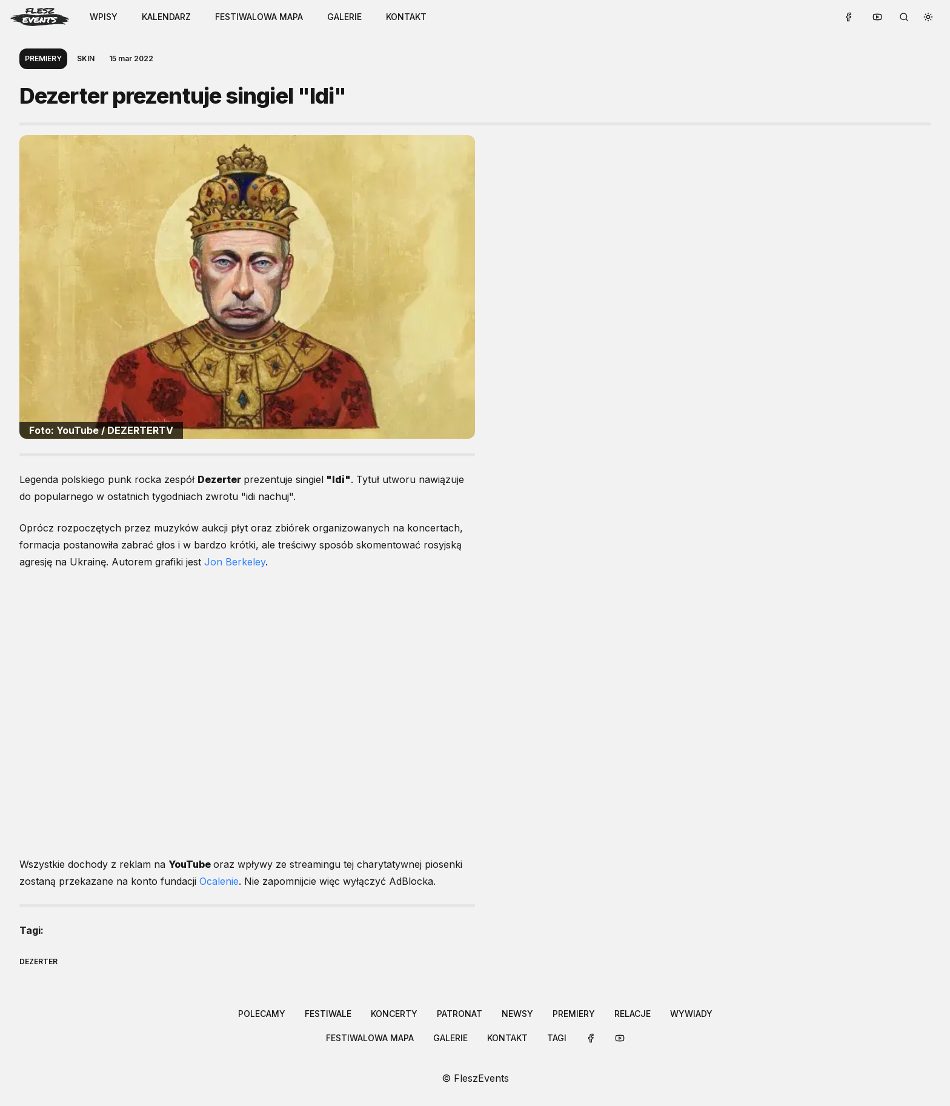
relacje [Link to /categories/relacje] (632, 1013)
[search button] (904, 17)
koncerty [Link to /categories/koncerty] (394, 1013)
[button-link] (166, 17)
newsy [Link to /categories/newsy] (517, 1013)
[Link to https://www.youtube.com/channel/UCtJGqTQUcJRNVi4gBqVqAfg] (877, 17)
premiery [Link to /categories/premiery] (574, 1013)
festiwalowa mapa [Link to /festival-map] (259, 17)
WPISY (104, 17)
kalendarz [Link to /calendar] (166, 17)
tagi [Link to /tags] (556, 1038)
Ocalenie (219, 881)
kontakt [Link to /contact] (406, 17)
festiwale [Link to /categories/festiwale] (328, 1013)
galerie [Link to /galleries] (344, 17)
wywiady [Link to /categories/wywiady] (691, 1013)
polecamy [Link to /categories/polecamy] (261, 1013)
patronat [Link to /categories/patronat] (459, 1013)
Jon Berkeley (234, 562)
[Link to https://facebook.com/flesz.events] (848, 17)
